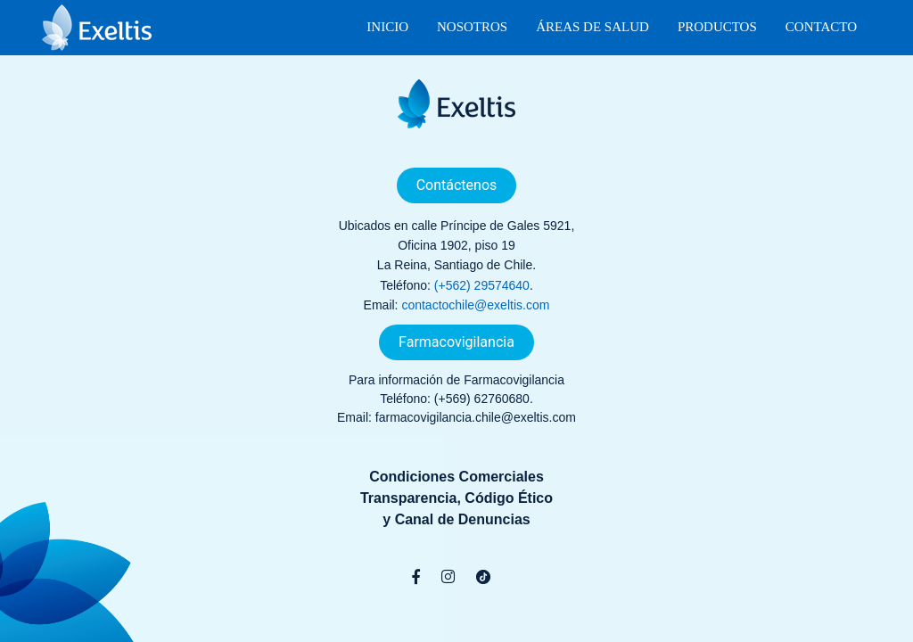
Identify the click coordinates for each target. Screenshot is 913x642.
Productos (717, 27)
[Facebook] (416, 577)
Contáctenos (457, 185)
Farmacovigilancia (456, 341)
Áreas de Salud (592, 27)
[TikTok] (483, 577)
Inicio (387, 27)
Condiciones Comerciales (456, 476)
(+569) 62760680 (482, 398)
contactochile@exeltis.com (475, 305)
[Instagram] (448, 577)
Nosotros (472, 27)
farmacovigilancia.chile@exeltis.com (475, 417)
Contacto (821, 27)
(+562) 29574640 (482, 285)
